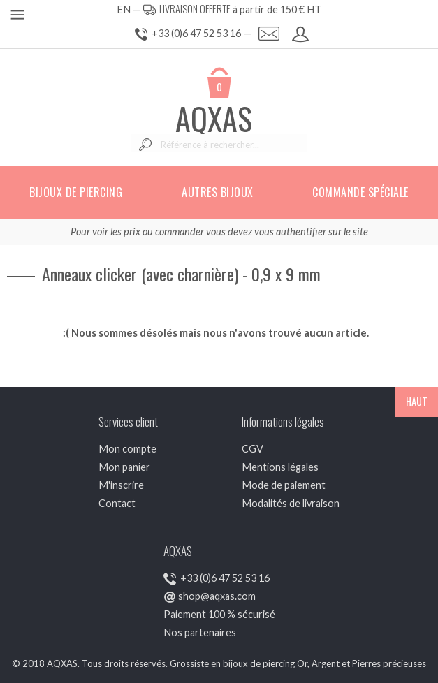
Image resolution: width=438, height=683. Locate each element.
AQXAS (213, 118)
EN (124, 9)
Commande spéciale (360, 192)
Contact (117, 503)
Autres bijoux (218, 192)
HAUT (417, 401)
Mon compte (127, 449)
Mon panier (124, 467)
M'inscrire (121, 485)
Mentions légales (280, 467)
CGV (252, 449)
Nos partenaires (199, 632)
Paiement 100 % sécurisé (219, 614)
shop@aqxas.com (217, 596)
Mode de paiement (284, 485)
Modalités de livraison (291, 503)
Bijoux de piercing (75, 192)
